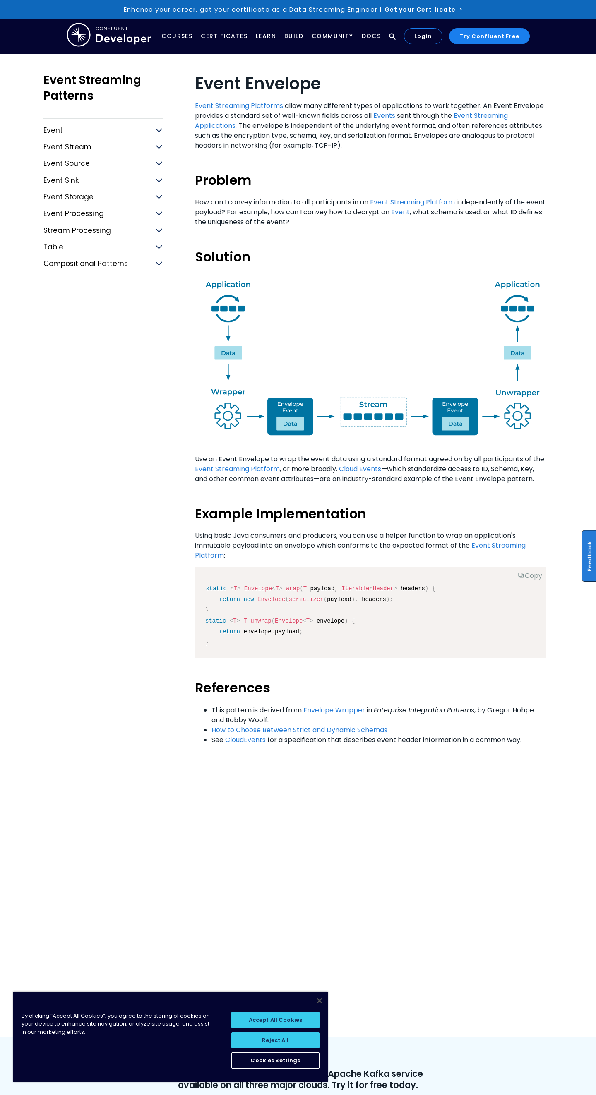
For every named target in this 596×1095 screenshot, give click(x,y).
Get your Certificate (420, 9)
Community (332, 36)
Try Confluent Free (489, 36)
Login (423, 36)
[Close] (319, 1000)
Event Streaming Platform (412, 202)
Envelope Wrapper (334, 710)
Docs (371, 36)
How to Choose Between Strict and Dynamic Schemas (299, 730)
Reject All (275, 1040)
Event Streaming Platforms (239, 105)
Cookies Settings (275, 1060)
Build (293, 36)
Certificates (224, 36)
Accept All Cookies (275, 1020)
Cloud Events (360, 469)
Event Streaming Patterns (92, 88)
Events (384, 115)
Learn (266, 36)
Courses (176, 36)
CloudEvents (245, 740)
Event (400, 212)
